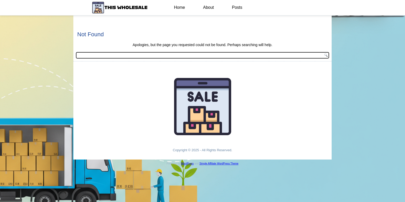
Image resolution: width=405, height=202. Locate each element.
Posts (237, 7)
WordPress (187, 163)
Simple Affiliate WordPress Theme (218, 163)
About (208, 7)
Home (179, 7)
